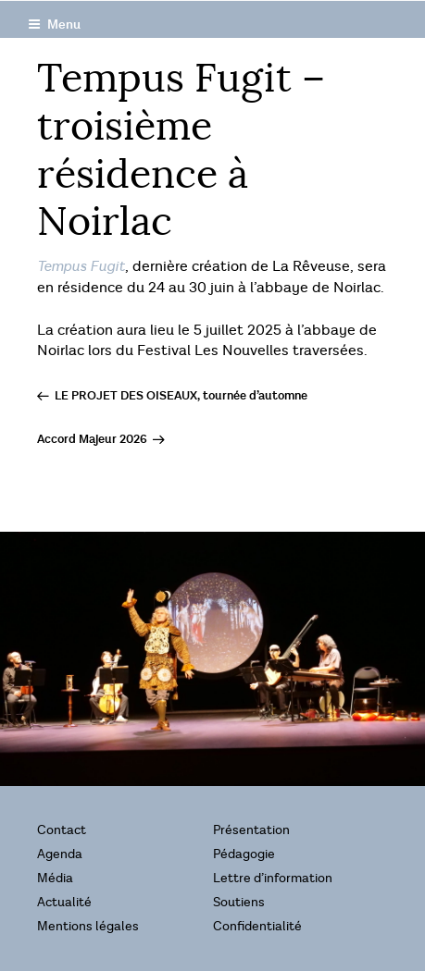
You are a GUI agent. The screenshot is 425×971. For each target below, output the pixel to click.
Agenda (59, 854)
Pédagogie (244, 854)
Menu (54, 24)
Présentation (251, 830)
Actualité (64, 902)
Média (55, 878)
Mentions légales (88, 926)
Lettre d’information (272, 878)
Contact (61, 830)
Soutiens (239, 902)
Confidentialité (257, 926)
